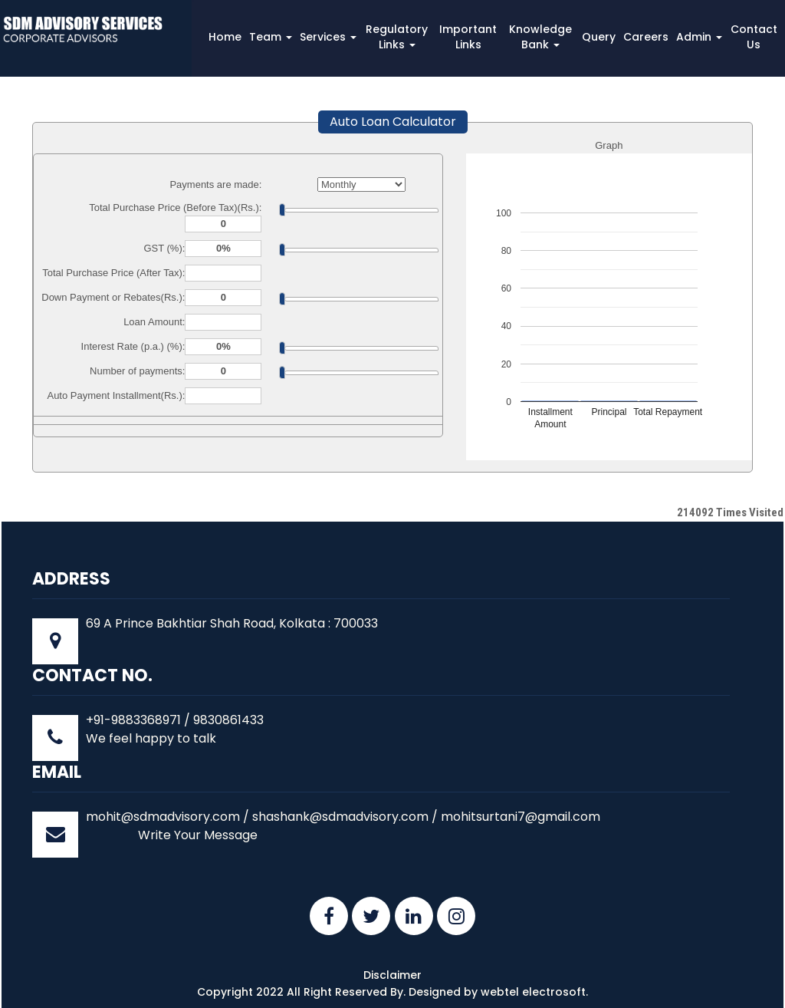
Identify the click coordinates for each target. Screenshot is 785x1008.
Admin (699, 36)
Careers (645, 36)
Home (225, 36)
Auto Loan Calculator (393, 121)
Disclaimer (392, 975)
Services (328, 36)
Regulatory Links (397, 36)
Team (270, 36)
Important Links (468, 36)
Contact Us (754, 36)
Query (599, 36)
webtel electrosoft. (534, 992)
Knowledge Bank (540, 36)
